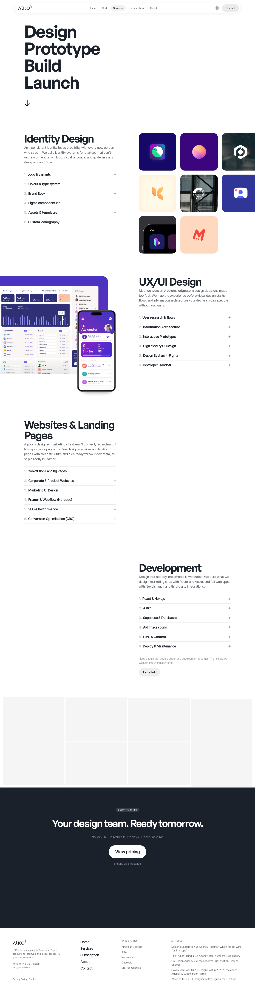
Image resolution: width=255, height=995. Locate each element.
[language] (217, 8)
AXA (124, 952)
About (153, 8)
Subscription (136, 8)
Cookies (33, 979)
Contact (230, 8)
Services (118, 8)
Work (104, 8)
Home (92, 8)
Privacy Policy (20, 979)
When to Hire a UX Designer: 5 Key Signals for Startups (203, 978)
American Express (131, 946)
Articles (176, 941)
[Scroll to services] (27, 103)
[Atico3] (25, 8)
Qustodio (126, 962)
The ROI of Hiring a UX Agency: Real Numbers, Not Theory (205, 955)
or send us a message (127, 863)
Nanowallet (128, 957)
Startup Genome (131, 967)
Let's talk (149, 672)
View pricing (127, 851)
